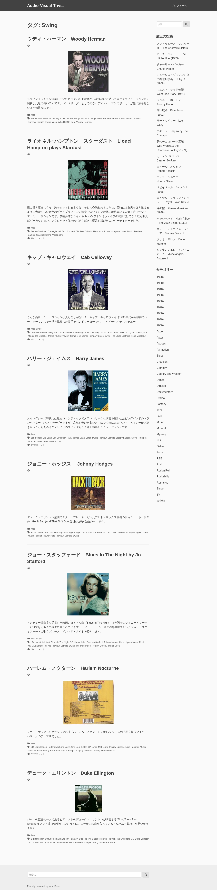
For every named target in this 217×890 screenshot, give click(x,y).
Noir (159, 440)
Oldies (160, 446)
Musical (161, 428)
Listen (129, 118)
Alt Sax (34, 532)
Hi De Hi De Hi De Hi (114, 332)
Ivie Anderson (99, 532)
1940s (160, 289)
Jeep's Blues (118, 532)
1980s (160, 313)
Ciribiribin (61, 438)
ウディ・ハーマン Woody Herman (66, 39)
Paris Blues (62, 842)
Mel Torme (103, 747)
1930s (160, 283)
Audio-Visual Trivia (45, 5)
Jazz (33, 115)
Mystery (161, 434)
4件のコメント (38, 445)
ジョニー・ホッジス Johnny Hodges (70, 464)
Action (160, 331)
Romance (162, 482)
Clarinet (69, 118)
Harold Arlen (80, 642)
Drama (161, 398)
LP (134, 118)
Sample (40, 122)
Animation (163, 349)
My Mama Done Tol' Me (39, 645)
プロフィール (179, 5)
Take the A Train (107, 842)
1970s (160, 307)
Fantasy (161, 404)
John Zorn (76, 747)
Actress (161, 343)
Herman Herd (113, 118)
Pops (160, 452)
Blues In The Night (52, 118)
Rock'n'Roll (163, 470)
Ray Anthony (43, 750)
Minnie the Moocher (37, 336)
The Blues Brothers (120, 336)
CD (63, 118)
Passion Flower (42, 535)
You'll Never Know (52, 441)
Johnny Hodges (133, 532)
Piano (71, 842)
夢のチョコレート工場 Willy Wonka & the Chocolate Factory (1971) (172, 146)
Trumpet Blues (35, 441)
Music (139, 118)
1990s (160, 319)
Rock (52, 750)
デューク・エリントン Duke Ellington (70, 773)
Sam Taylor (61, 750)
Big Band (47, 438)
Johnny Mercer (111, 642)
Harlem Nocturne (56, 747)
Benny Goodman (39, 231)
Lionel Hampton (112, 231)
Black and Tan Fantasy (66, 839)
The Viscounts (108, 750)
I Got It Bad (86, 532)
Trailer (111, 645)
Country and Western (169, 373)
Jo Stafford (97, 642)
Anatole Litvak (43, 642)
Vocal (54, 122)
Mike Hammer (132, 747)
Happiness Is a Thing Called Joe (90, 118)
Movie (51, 336)
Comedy (162, 367)
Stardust (40, 235)
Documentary (165, 391)
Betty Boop (53, 332)
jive (132, 332)
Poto (53, 535)
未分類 (161, 500)
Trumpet (142, 438)
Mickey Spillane (116, 747)
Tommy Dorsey (99, 645)
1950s (160, 295)
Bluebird (42, 532)
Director (161, 385)
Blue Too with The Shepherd (116, 839)
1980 (33, 332)
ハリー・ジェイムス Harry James (65, 358)
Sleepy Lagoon (123, 438)
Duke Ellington (58, 532)
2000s (160, 325)
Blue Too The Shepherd (90, 839)
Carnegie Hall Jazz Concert (61, 231)
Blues (63, 332)
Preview (32, 122)
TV (158, 494)
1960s (160, 301)
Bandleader (36, 118)
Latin (160, 416)
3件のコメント (38, 238)
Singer (39, 329)
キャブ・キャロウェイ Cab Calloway (69, 257)
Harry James (73, 438)
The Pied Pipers (84, 645)
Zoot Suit (141, 336)
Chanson (162, 361)
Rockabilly (163, 476)
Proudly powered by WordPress (44, 886)
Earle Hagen (41, 747)
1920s (160, 277)
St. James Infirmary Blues (91, 336)
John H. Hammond (94, 231)
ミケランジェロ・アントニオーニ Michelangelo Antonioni (173, 254)
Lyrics (144, 332)
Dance (160, 379)
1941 (33, 642)
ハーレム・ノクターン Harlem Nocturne (73, 668)
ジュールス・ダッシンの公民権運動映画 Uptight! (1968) (173, 79)
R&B (159, 458)
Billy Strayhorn (47, 839)
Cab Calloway (92, 332)
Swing (48, 122)
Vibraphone (57, 235)
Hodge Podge (73, 532)
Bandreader (36, 438)
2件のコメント (38, 649)
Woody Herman (84, 122)
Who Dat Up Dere (67, 122)
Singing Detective (84, 750)
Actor (160, 337)
